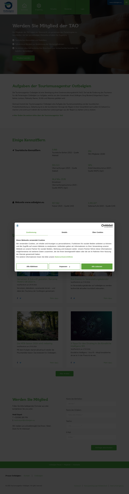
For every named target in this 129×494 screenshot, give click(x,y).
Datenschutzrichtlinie (64, 257)
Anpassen (64, 266)
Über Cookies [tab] (97, 232)
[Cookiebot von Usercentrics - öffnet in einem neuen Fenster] (103, 225)
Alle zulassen (97, 266)
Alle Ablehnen (32, 266)
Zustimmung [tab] (31, 232)
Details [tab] (64, 232)
